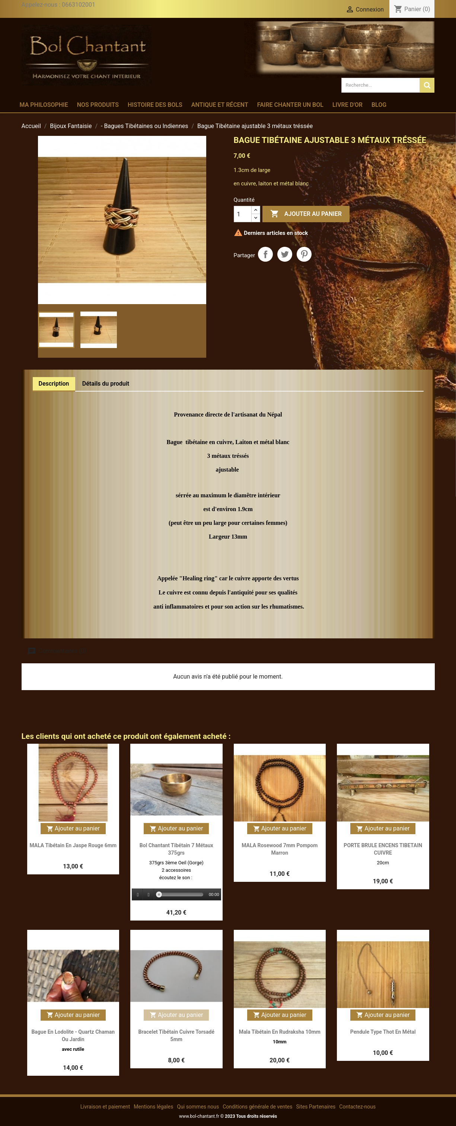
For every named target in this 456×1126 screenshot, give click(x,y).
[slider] (181, 894)
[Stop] (148, 894)
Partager (265, 254)
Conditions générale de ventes (257, 1107)
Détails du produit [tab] (106, 383)
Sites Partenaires (315, 1107)
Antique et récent (219, 104)
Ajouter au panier (306, 214)
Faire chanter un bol (290, 104)
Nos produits (98, 104)
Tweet (284, 254)
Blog (379, 104)
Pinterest (304, 254)
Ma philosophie (44, 104)
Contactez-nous (357, 1107)
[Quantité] (243, 214)
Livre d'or (347, 104)
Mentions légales (153, 1107)
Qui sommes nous (198, 1107)
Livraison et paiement (105, 1107)
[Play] (137, 894)
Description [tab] (54, 383)
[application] (176, 894)
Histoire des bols (155, 104)
